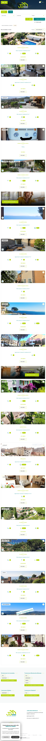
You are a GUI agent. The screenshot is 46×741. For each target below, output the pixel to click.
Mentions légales (23, 735)
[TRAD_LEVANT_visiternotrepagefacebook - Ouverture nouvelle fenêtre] (10, 729)
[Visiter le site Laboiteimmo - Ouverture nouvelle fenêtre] (24, 738)
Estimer (10, 11)
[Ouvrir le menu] (4, 2)
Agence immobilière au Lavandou (7, 25)
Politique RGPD (35, 735)
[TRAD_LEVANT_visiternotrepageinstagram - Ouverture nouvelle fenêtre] (13, 729)
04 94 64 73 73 (30, 716)
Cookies (40, 735)
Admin (29, 735)
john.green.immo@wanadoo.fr (33, 718)
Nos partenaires (16, 735)
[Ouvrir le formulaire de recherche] (29, 19)
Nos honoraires (9, 735)
